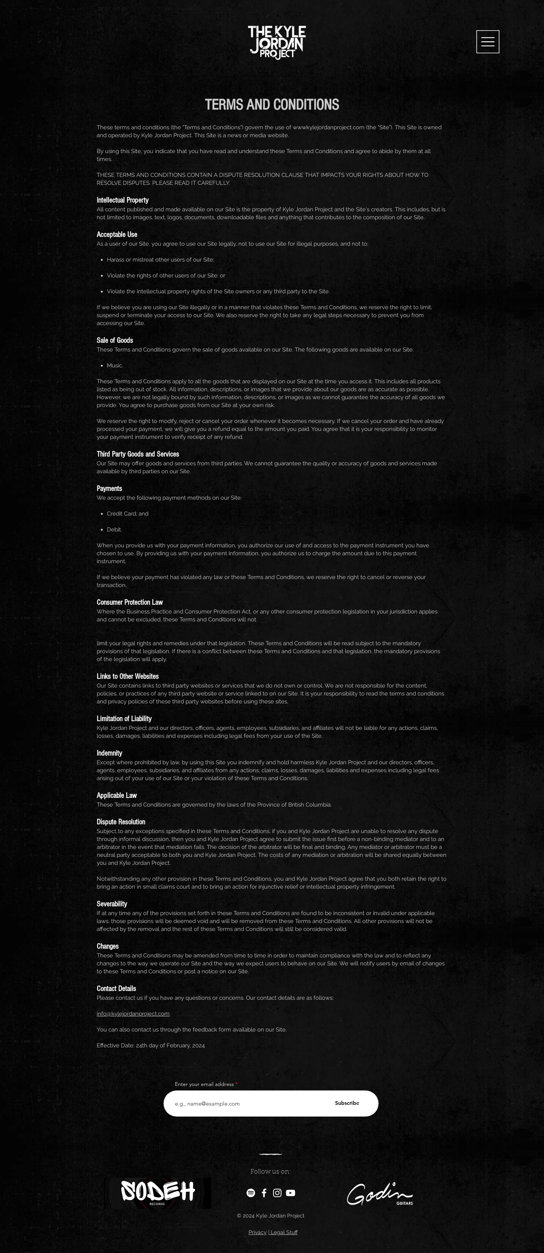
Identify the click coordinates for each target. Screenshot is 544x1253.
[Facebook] (264, 1193)
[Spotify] (251, 1193)
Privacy (258, 1232)
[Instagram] (277, 1193)
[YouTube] (290, 1193)
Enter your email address (204, 1084)
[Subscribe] (347, 1103)
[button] (487, 41)
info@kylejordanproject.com (133, 1013)
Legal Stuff (283, 1232)
